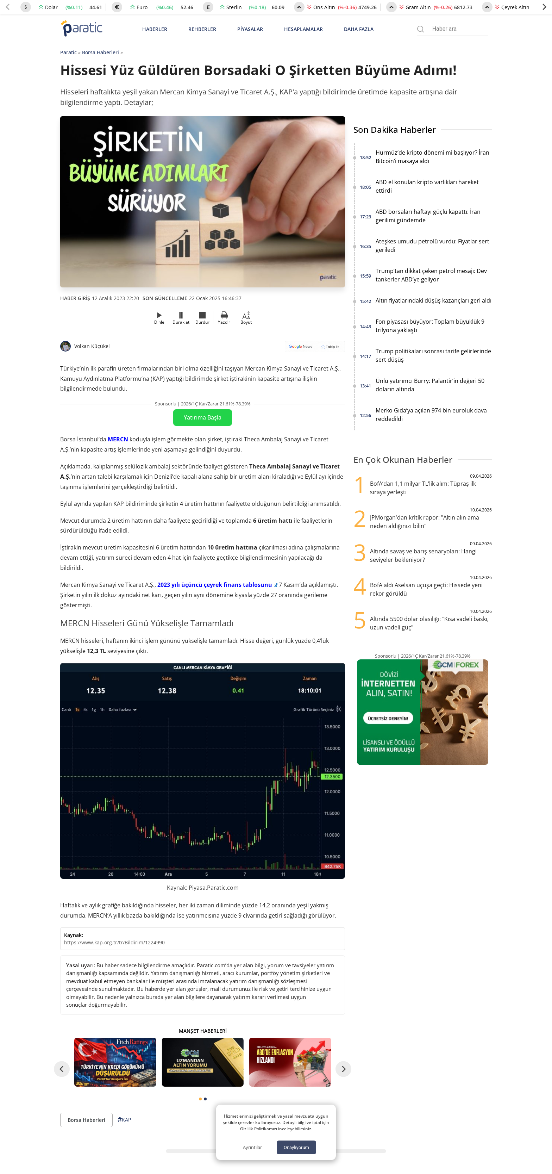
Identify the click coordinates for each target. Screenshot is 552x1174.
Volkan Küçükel (92, 346)
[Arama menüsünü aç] (420, 29)
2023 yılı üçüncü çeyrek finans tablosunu (217, 585)
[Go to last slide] (62, 1069)
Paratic (68, 52)
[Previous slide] (7, 7)
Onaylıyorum (296, 1147)
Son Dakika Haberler (394, 129)
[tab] (200, 1099)
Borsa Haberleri (100, 52)
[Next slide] (544, 7)
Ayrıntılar (252, 1147)
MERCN (118, 439)
